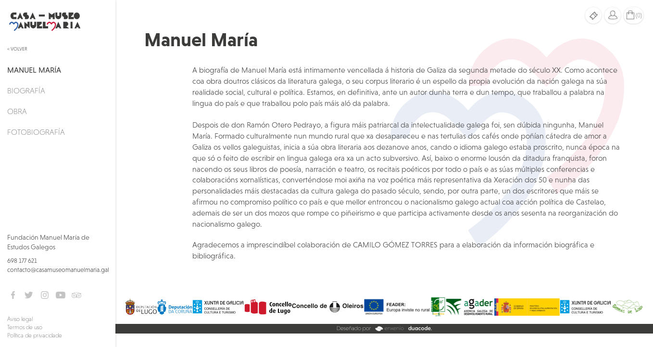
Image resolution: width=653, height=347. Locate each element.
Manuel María (34, 69)
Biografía (26, 90)
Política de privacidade (34, 335)
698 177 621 (22, 260)
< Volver (17, 48)
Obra (17, 111)
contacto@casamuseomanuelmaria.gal (58, 269)
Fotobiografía (36, 132)
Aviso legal (20, 319)
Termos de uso (24, 327)
